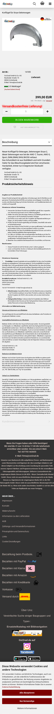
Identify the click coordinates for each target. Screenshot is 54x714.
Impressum (7, 501)
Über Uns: (27, 610)
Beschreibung (10, 142)
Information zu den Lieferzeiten (16, 516)
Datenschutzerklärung (11, 687)
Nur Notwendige (27, 701)
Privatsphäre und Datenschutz (15, 531)
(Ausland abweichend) (12, 89)
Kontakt (5, 506)
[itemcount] (27, 111)
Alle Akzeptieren (27, 693)
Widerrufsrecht (8, 511)
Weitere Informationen (27, 708)
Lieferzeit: (36, 77)
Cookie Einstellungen (11, 541)
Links (4, 536)
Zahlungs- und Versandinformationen (18, 526)
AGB (4, 521)
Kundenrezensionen (13, 421)
